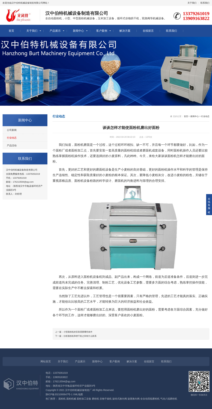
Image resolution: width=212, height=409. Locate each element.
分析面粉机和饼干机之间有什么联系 (80, 336)
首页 (11, 30)
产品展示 (55, 30)
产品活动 (12, 145)
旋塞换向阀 (134, 398)
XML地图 (78, 394)
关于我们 (192, 3)
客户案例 (101, 30)
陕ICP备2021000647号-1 (59, 394)
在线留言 (148, 30)
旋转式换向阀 (119, 398)
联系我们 (204, 3)
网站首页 (46, 361)
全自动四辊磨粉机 (150, 398)
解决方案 (124, 30)
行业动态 (12, 137)
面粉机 (62, 398)
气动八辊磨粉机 (168, 398)
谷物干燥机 (106, 398)
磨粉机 (95, 398)
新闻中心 (78, 30)
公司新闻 (12, 130)
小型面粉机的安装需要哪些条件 (77, 332)
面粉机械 (71, 398)
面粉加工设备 (84, 398)
